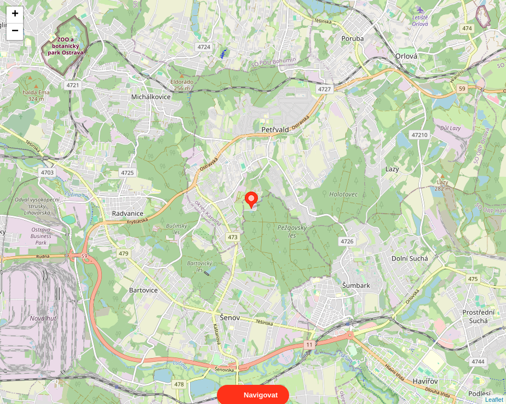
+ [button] (15, 15)
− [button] (15, 32)
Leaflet (494, 389)
